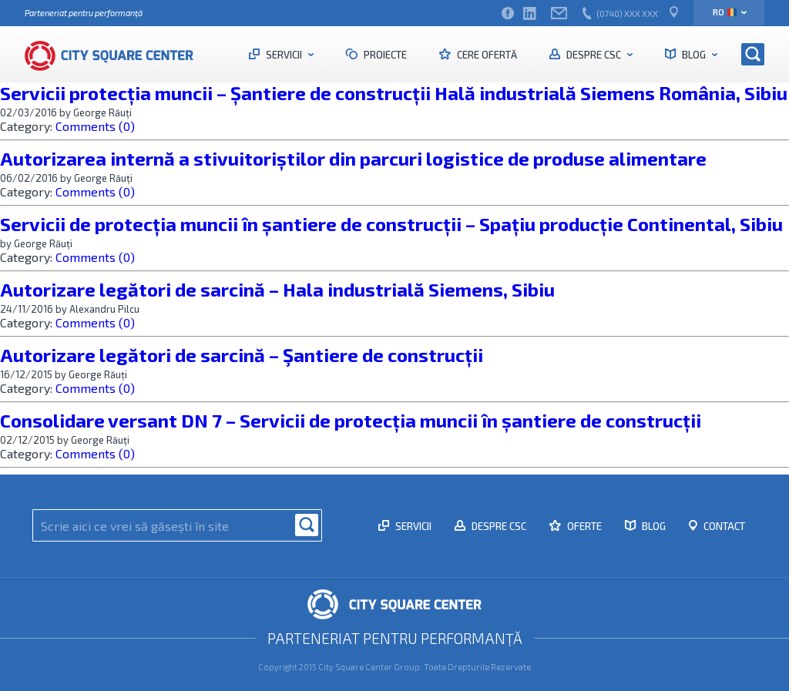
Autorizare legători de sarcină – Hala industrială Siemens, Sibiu (277, 289)
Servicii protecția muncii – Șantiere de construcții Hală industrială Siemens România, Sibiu (393, 93)
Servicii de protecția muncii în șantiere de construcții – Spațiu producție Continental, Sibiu (391, 224)
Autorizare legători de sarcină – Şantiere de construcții (241, 355)
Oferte (583, 526)
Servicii (284, 55)
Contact (723, 526)
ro (725, 12)
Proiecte (384, 55)
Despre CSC (593, 55)
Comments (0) (95, 126)
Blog (694, 55)
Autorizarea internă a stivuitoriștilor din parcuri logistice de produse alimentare (353, 158)
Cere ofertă (486, 55)
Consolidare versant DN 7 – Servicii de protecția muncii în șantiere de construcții (350, 420)
